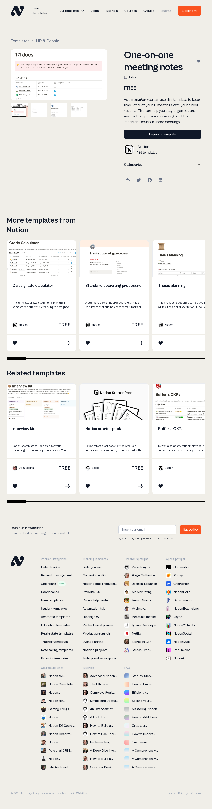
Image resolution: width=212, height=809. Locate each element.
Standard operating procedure (113, 285)
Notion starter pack (103, 428)
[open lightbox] (59, 74)
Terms (171, 793)
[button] (72, 10)
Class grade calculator (33, 285)
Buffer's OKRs (170, 428)
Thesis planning (172, 285)
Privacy (183, 793)
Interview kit (23, 428)
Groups (148, 11)
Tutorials (111, 11)
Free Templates (39, 10)
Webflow (81, 793)
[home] (17, 11)
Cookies (196, 793)
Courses (130, 11)
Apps (95, 11)
